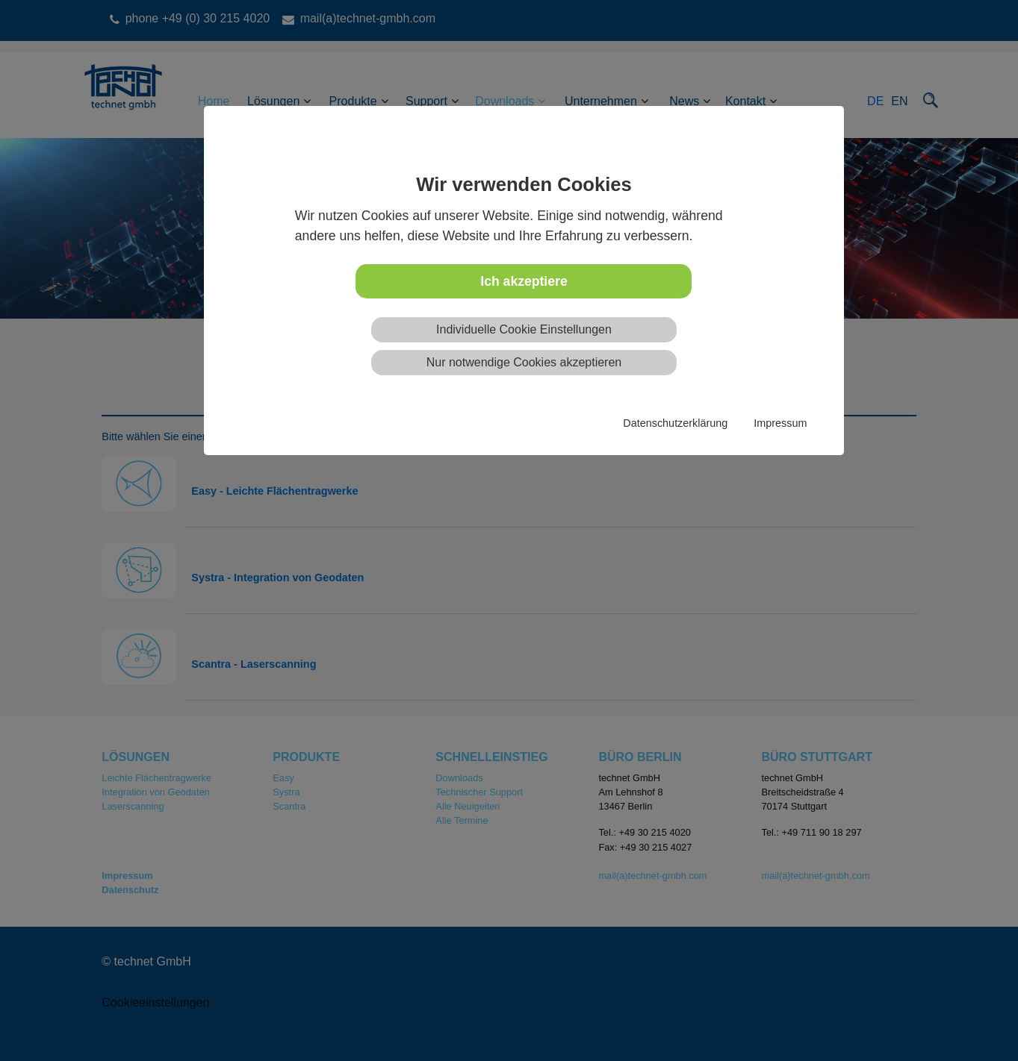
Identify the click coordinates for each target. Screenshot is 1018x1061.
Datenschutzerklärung (675, 423)
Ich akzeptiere (523, 281)
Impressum (780, 423)
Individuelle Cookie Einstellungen (524, 329)
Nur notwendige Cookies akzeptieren (523, 362)
